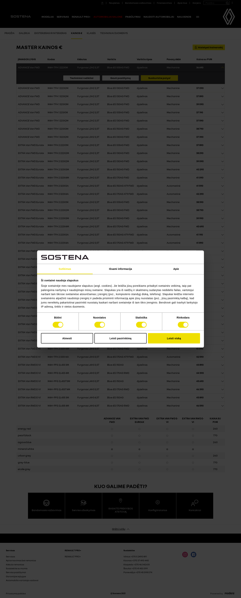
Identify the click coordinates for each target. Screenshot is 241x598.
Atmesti (67, 338)
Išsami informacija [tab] (120, 268)
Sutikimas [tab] (65, 268)
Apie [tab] (176, 268)
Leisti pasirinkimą (120, 338)
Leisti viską (174, 338)
